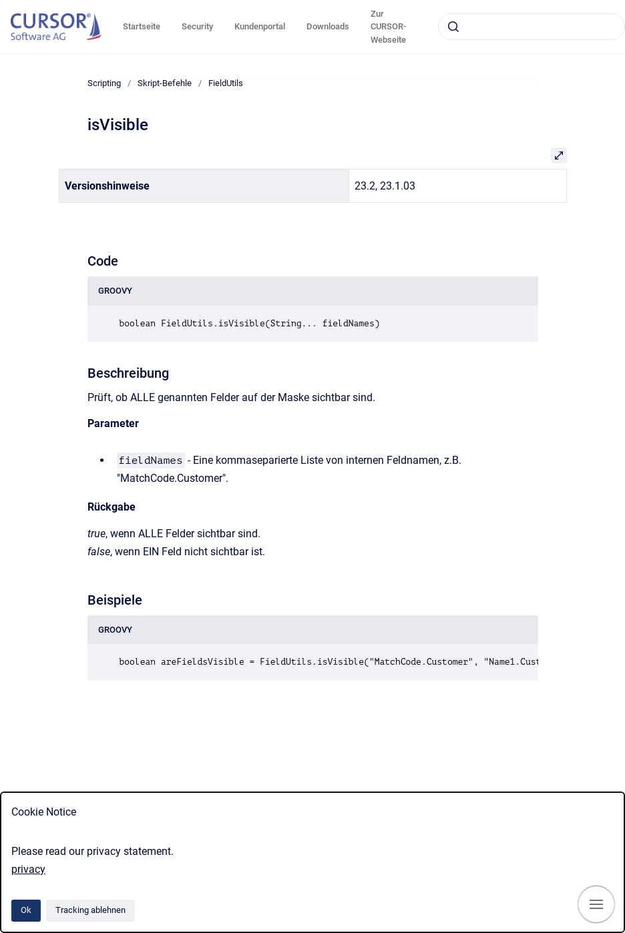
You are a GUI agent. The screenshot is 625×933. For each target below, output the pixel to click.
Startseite (141, 26)
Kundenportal (259, 26)
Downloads (327, 26)
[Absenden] (453, 26)
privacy (28, 869)
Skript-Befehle (165, 83)
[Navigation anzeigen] (596, 904)
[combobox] (531, 26)
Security (197, 26)
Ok (26, 910)
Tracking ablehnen (90, 910)
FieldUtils (225, 83)
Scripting (104, 83)
